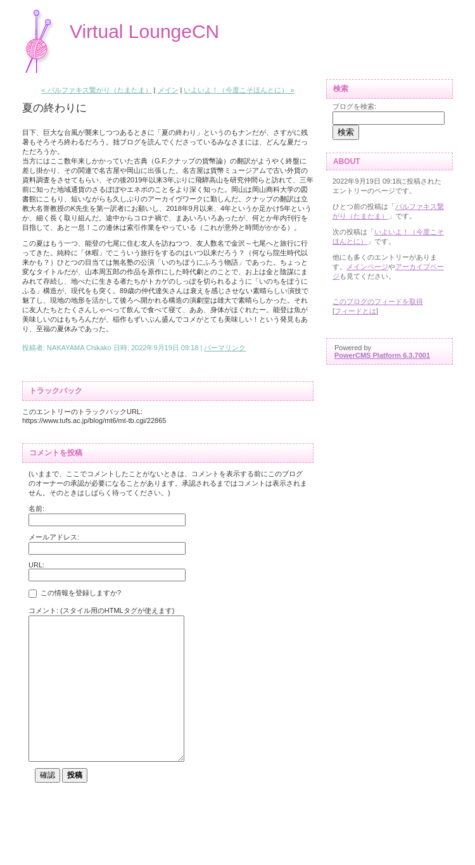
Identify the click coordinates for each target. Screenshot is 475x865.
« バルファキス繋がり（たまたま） (96, 90)
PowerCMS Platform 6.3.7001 (382, 355)
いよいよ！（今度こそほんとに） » (239, 90)
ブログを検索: (354, 106)
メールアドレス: (53, 537)
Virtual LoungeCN (144, 31)
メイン (168, 90)
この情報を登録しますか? (74, 594)
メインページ (367, 266)
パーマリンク (225, 347)
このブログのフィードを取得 (377, 301)
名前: (36, 508)
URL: (36, 565)
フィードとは (355, 311)
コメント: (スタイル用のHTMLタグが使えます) (101, 610)
